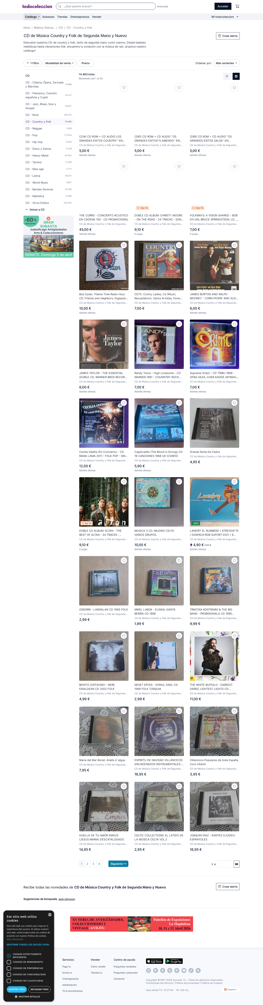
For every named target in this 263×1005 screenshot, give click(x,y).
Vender (96, 16)
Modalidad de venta (58, 63)
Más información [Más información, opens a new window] (15, 939)
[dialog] (28, 956)
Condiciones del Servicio (159, 982)
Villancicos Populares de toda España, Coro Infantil (214, 762)
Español (230, 989)
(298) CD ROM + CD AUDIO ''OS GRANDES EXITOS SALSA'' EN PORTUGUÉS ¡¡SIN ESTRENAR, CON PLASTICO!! (212, 139)
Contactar (119, 978)
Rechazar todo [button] (39, 989)
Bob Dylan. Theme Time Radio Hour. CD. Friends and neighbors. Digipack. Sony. (103, 296)
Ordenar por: (203, 63)
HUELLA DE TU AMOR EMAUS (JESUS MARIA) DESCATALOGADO (101, 837)
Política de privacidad (187, 982)
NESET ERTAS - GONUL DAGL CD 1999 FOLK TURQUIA (156, 687)
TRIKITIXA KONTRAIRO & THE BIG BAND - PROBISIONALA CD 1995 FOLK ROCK (211, 612)
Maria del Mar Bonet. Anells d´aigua (102, 760)
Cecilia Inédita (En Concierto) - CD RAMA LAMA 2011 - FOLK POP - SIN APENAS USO (102, 454)
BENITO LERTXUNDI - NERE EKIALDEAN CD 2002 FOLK (97, 687)
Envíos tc (67, 972)
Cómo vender (98, 966)
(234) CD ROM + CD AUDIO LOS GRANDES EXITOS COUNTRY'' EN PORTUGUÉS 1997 (101, 139)
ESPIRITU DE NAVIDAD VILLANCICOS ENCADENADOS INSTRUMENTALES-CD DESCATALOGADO (158, 762)
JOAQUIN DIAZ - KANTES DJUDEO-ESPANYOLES (213, 837)
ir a (214, 864)
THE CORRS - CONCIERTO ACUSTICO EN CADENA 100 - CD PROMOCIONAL (103, 217)
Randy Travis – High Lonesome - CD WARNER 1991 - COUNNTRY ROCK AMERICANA (157, 375)
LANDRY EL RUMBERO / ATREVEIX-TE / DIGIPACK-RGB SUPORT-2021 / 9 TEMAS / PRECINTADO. (214, 533)
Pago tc (66, 966)
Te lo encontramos (72, 990)
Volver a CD (35, 210)
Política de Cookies (211, 982)
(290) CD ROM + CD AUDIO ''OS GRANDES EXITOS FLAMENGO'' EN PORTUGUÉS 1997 (157, 139)
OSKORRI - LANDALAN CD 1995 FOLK (103, 609)
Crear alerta (227, 36)
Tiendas (62, 16)
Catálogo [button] (31, 16)
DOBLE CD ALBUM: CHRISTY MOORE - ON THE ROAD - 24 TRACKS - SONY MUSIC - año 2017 (158, 217)
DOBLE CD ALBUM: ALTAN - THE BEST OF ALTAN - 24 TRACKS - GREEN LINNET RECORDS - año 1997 (103, 533)
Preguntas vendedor (125, 966)
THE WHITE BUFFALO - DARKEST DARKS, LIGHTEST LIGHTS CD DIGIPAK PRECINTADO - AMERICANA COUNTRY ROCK (213, 687)
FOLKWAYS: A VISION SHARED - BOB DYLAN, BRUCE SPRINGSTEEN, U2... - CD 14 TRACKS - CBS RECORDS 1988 (214, 217)
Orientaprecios (79, 16)
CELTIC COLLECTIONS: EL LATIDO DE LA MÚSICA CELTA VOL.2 (158, 837)
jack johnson (67, 899)
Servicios (68, 959)
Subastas (48, 16)
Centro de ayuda (124, 959)
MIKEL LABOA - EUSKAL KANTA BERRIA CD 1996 (154, 611)
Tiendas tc (96, 972)
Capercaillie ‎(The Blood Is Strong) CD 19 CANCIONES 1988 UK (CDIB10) (158, 454)
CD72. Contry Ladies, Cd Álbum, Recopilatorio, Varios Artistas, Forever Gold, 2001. (158, 296)
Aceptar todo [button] (17, 989)
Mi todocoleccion (222, 16)
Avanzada (162, 6)
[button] (29, 946)
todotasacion (69, 984)
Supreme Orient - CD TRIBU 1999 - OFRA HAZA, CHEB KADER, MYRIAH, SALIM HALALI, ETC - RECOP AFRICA (214, 375)
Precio (86, 63)
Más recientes (225, 63)
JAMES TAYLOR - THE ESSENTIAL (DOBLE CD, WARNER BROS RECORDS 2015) (103, 375)
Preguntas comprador (126, 972)
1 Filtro (32, 63)
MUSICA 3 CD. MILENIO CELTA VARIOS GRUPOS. (154, 532)
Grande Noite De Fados (205, 452)
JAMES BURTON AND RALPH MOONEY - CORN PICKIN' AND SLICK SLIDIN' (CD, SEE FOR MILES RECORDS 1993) (214, 296)
